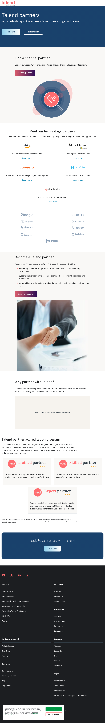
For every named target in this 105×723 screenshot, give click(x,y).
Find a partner (11, 31)
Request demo (52, 548)
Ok (54, 709)
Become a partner (26, 294)
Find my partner (25, 72)
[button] (101, 3)
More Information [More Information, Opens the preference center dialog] (53, 714)
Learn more (27, 158)
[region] (33, 712)
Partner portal (33, 31)
